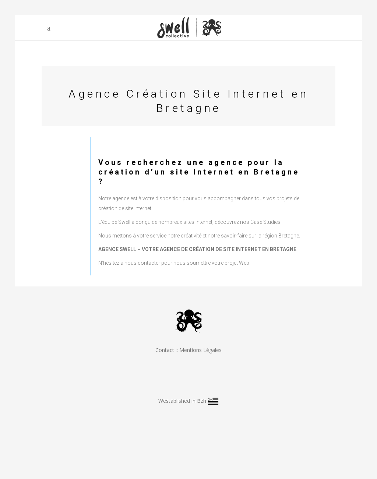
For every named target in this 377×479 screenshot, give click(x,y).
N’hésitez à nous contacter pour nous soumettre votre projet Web (173, 263)
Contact (164, 349)
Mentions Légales (200, 349)
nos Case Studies (260, 222)
